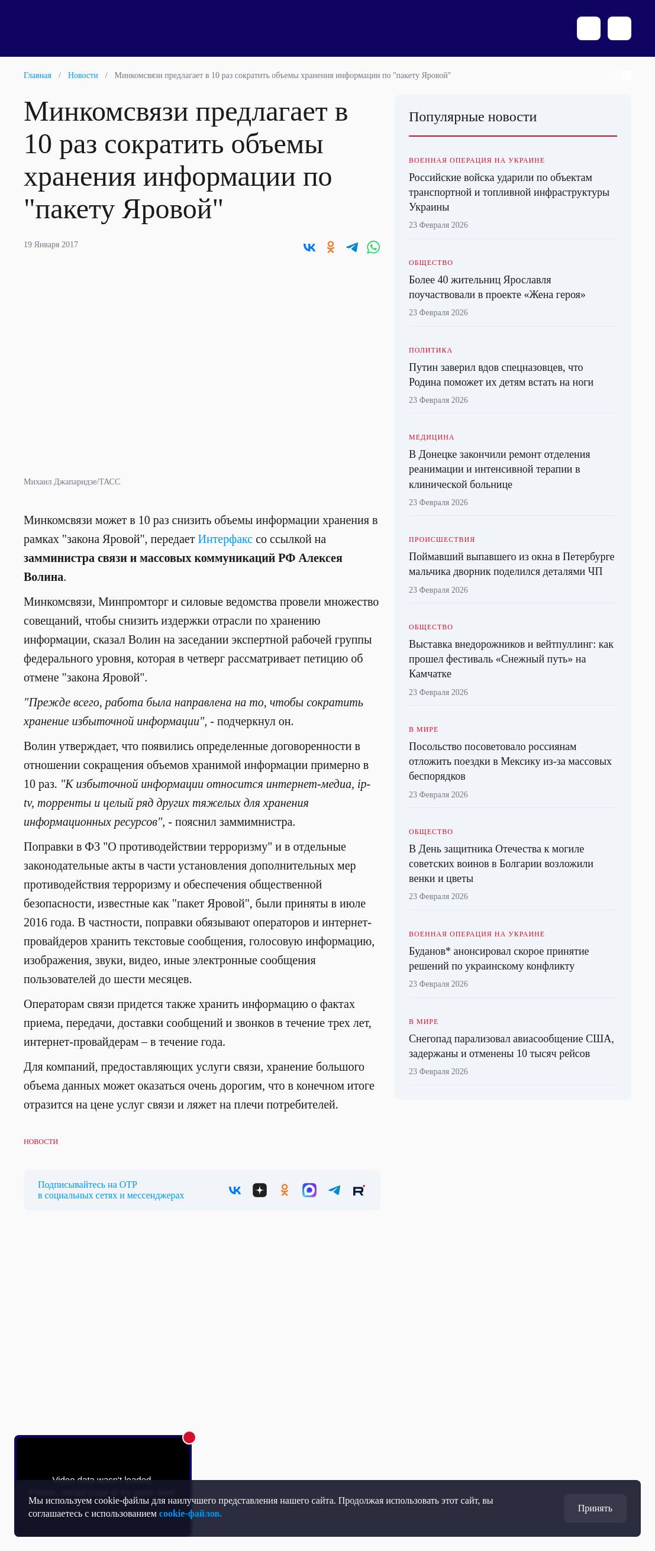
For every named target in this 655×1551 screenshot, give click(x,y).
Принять (595, 1508)
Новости (83, 75)
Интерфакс (225, 538)
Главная (37, 75)
